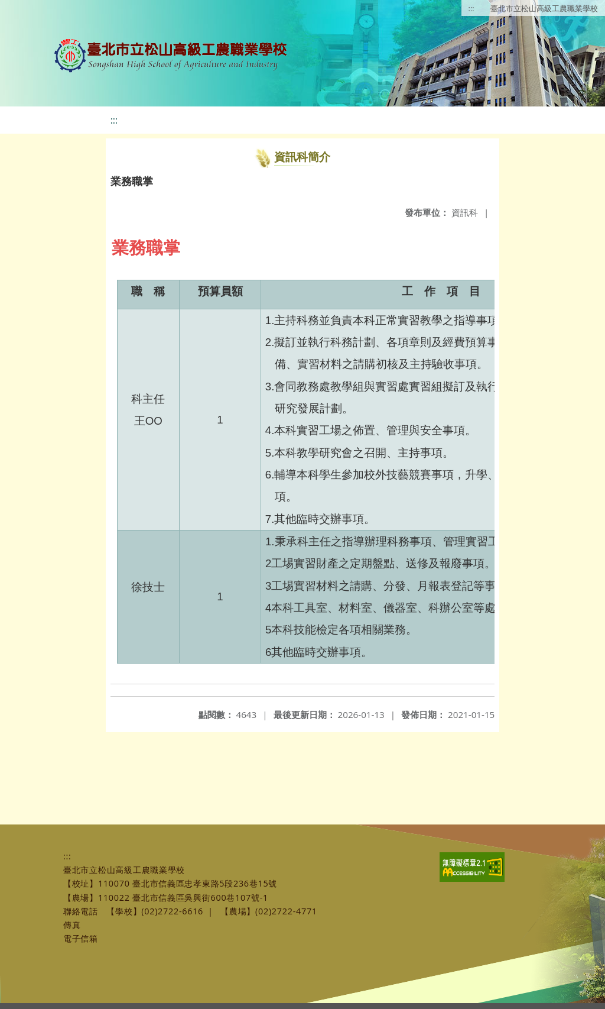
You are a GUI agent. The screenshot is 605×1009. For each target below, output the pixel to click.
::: (471, 8)
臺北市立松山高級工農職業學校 (544, 8)
